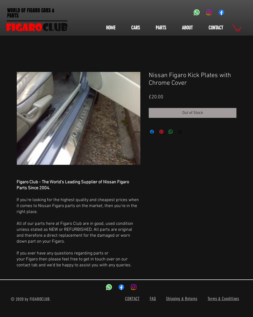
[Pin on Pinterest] (161, 132)
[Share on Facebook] (152, 132)
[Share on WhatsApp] (171, 132)
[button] (236, 27)
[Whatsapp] (196, 12)
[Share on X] (180, 132)
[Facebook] (221, 12)
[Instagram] (209, 12)
